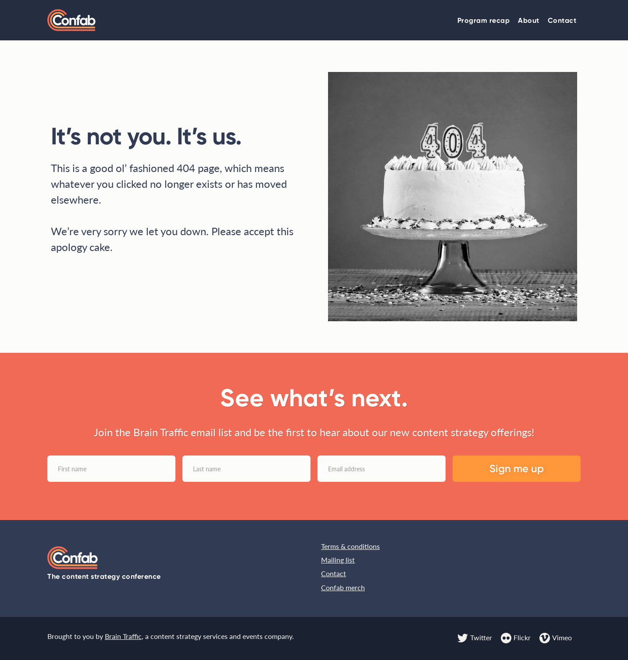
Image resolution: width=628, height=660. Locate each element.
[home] (71, 20)
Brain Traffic (123, 636)
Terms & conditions (350, 546)
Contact (562, 20)
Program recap (483, 20)
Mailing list (338, 560)
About (528, 20)
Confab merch (343, 587)
